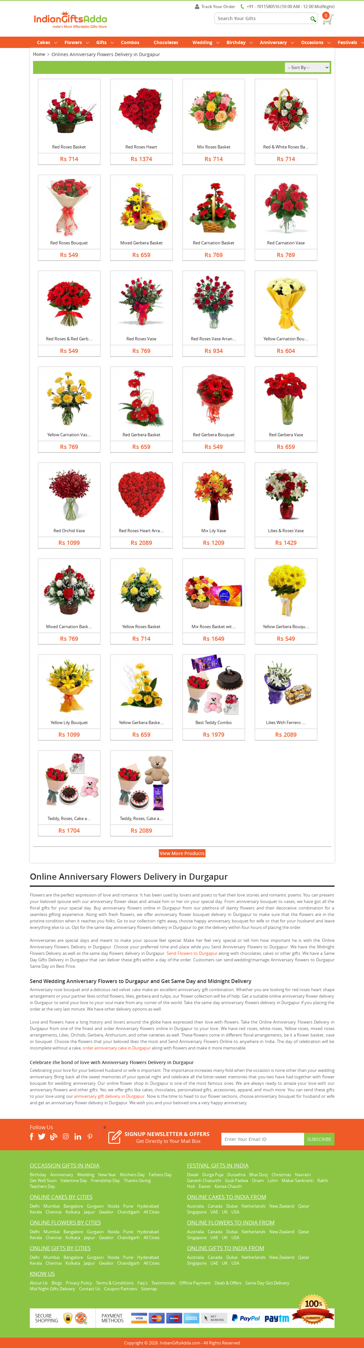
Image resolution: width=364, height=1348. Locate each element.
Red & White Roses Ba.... (286, 147)
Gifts (105, 42)
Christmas (281, 1175)
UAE (214, 1212)
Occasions (316, 42)
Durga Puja (212, 1175)
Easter (205, 1186)
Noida (113, 1206)
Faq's (142, 1283)
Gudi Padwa (236, 1180)
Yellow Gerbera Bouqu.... (286, 626)
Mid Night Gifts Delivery (52, 1289)
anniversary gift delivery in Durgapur (109, 1096)
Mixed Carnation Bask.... (69, 626)
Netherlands (253, 1206)
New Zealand (281, 1206)
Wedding (206, 42)
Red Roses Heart (141, 147)
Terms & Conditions (115, 1283)
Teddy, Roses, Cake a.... (69, 818)
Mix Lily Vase (213, 530)
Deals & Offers (228, 1283)
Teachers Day (42, 1186)
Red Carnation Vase (286, 243)
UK (225, 1212)
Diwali (192, 1175)
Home (39, 54)
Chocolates (166, 42)
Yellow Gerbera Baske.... (141, 722)
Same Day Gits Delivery (267, 1283)
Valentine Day (74, 1180)
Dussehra (236, 1175)
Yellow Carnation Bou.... (286, 339)
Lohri (273, 1180)
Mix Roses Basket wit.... (214, 626)
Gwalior (106, 1212)
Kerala (36, 1212)
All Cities (151, 1212)
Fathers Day (160, 1175)
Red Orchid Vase (69, 530)
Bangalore (73, 1206)
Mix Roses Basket (213, 147)
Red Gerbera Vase (286, 435)
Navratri (303, 1175)
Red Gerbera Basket (141, 435)
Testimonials (163, 1283)
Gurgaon (95, 1206)
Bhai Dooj (258, 1175)
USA (235, 1212)
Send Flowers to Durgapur (192, 953)
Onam (258, 1180)
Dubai (232, 1206)
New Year (107, 1175)
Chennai (54, 1212)
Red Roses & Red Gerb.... (69, 339)
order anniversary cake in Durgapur (117, 1048)
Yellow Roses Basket (141, 626)
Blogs (57, 1283)
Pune (128, 1206)
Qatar (303, 1206)
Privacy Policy (79, 1283)
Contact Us (89, 1289)
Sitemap (149, 1289)
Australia (195, 1206)
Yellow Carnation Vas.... (69, 435)
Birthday (240, 42)
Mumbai (51, 1206)
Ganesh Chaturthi (204, 1180)
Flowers (77, 42)
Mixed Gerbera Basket (141, 243)
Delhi (35, 1206)
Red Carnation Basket (213, 243)
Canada (215, 1206)
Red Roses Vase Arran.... (213, 339)
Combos (130, 42)
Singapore (196, 1212)
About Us (39, 1283)
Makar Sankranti (297, 1180)
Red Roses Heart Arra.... (141, 530)
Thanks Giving (137, 1180)
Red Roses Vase (141, 339)
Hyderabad (148, 1206)
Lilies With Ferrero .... (286, 722)
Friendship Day (105, 1180)
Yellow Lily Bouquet (69, 722)
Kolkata (72, 1212)
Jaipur (89, 1212)
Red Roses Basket (69, 147)
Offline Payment (195, 1283)
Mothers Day (132, 1175)
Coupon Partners (120, 1289)
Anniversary (277, 42)
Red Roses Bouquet (69, 243)
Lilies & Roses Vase (286, 530)
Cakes (47, 42)
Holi (191, 1186)
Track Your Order (215, 6)
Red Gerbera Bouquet (214, 435)
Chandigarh (128, 1212)
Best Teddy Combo (213, 722)
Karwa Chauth (228, 1186)
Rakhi (322, 1180)
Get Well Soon (43, 1180)
